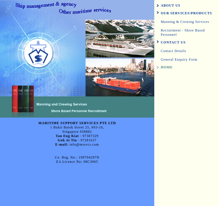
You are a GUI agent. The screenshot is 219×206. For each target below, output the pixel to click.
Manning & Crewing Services (185, 22)
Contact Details (173, 51)
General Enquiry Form (179, 60)
